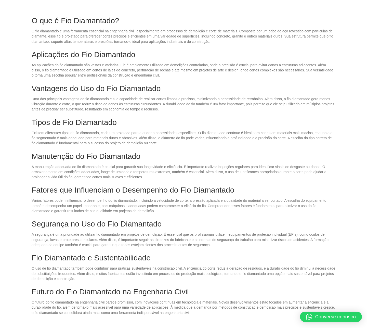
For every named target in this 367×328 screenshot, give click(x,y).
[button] (331, 317)
